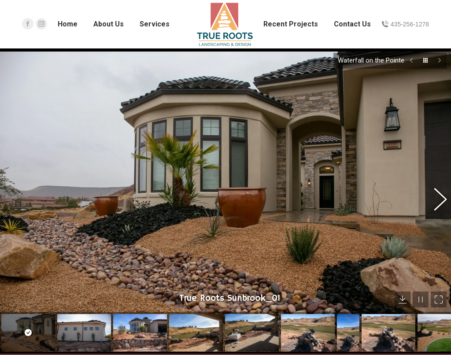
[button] (436, 192)
